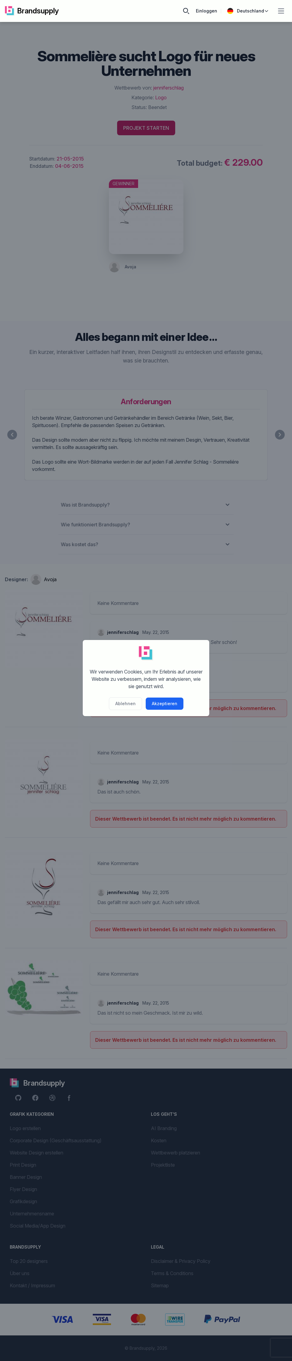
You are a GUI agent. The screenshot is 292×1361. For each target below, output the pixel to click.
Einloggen (206, 10)
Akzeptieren (164, 703)
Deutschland (248, 11)
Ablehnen (125, 703)
